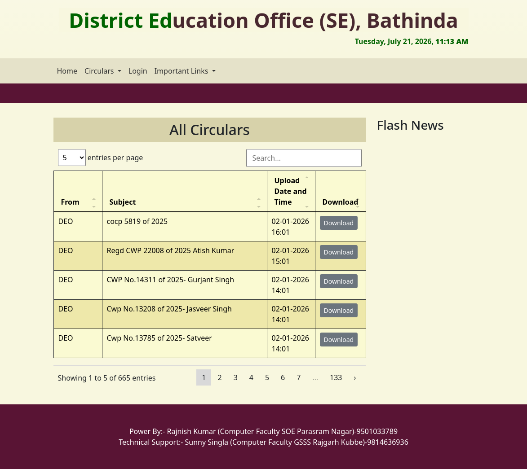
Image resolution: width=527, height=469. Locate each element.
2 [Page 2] (219, 377)
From (70, 202)
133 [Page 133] (336, 377)
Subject (123, 202)
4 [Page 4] (251, 377)
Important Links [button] (182, 71)
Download (341, 202)
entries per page (100, 157)
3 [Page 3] (236, 377)
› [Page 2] (355, 377)
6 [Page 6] (283, 377)
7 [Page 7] (299, 377)
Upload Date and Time (291, 191)
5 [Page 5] (267, 377)
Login (137, 71)
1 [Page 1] (204, 377)
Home (67, 71)
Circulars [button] (100, 71)
